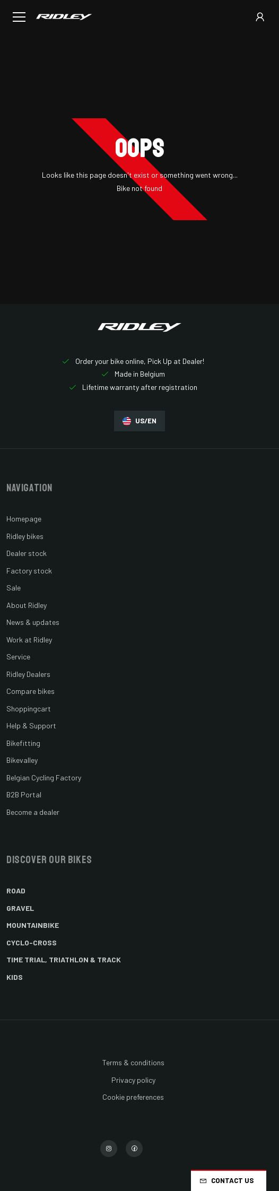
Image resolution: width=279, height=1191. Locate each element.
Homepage (23, 518)
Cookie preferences (133, 1096)
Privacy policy (133, 1079)
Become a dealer (32, 811)
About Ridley (26, 605)
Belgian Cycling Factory (43, 777)
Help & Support (31, 725)
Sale (13, 587)
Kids (14, 976)
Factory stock (29, 570)
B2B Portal (23, 794)
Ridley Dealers (28, 674)
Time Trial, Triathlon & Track (63, 959)
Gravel (20, 907)
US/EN (139, 420)
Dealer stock (26, 553)
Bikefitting (23, 742)
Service (18, 656)
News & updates (32, 622)
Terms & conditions (133, 1062)
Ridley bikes (24, 536)
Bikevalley (22, 759)
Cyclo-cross (31, 942)
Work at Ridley (29, 639)
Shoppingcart (28, 708)
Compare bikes (30, 691)
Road (15, 890)
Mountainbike (32, 924)
